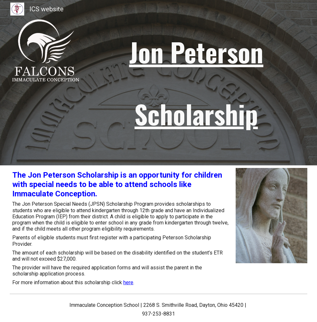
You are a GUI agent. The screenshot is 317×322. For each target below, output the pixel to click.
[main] (196, 82)
